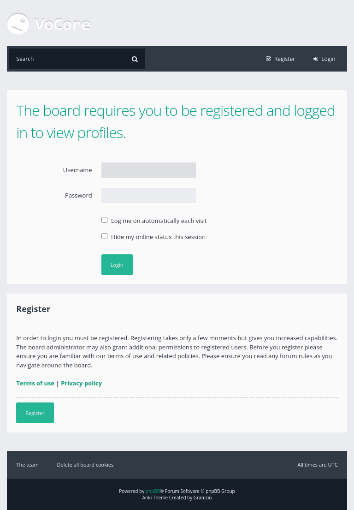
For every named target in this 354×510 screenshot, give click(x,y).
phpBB (153, 491)
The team (27, 464)
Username (77, 170)
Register (35, 412)
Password (78, 195)
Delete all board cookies (85, 464)
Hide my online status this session (153, 237)
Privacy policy (81, 383)
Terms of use (35, 383)
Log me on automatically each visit (154, 220)
